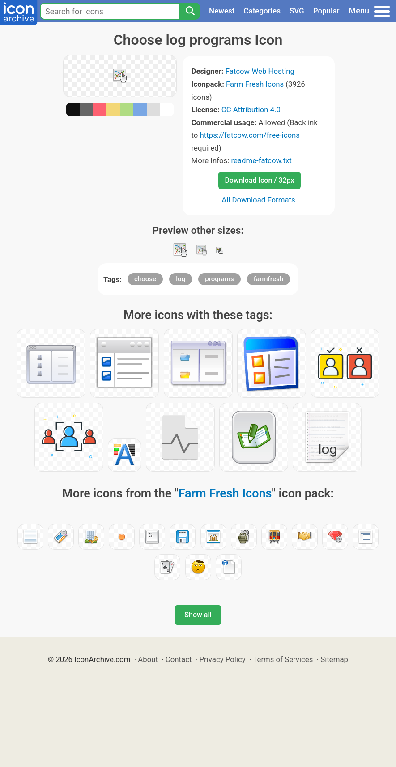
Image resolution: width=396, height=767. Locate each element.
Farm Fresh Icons (255, 84)
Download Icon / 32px (259, 180)
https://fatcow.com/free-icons (250, 135)
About (148, 659)
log (180, 279)
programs (219, 279)
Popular (326, 10)
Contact (179, 659)
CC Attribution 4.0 (251, 109)
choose (145, 279)
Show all (197, 615)
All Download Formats (258, 199)
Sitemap (334, 659)
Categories (262, 10)
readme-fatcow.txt (261, 160)
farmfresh (268, 279)
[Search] (189, 11)
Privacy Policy (222, 659)
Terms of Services (283, 659)
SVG (297, 10)
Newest (221, 10)
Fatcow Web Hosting (260, 71)
